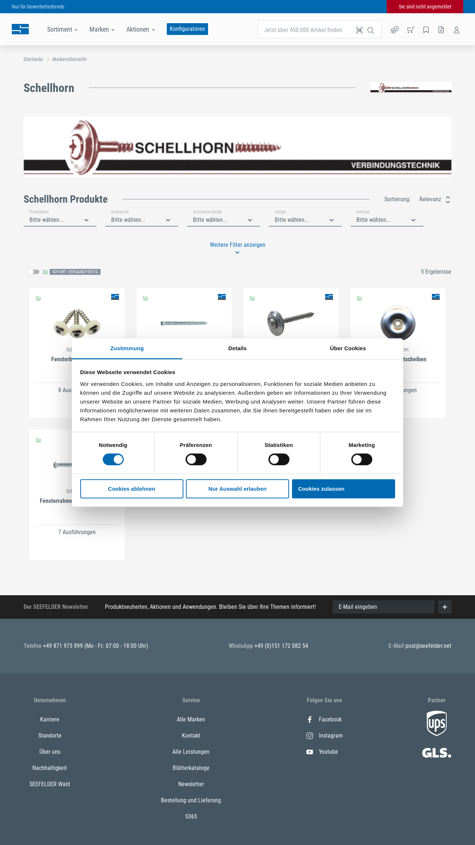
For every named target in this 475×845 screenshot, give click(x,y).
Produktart (39, 211)
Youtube (322, 751)
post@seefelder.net (428, 645)
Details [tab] (237, 348)
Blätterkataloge (191, 767)
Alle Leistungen (191, 751)
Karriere (49, 719)
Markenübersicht (69, 59)
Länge (280, 211)
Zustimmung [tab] (127, 348)
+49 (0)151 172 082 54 (281, 645)
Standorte (49, 735)
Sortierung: (397, 199)
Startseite (33, 59)
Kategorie (120, 211)
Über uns (49, 751)
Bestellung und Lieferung (191, 800)
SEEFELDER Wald (49, 784)
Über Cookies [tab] (348, 348)
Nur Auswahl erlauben (237, 489)
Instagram (324, 735)
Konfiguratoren (187, 28)
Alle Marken (191, 719)
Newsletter (191, 784)
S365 (191, 816)
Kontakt (191, 735)
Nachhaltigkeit (49, 767)
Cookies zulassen (321, 489)
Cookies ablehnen (131, 489)
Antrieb (363, 211)
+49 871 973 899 (63, 645)
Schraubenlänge (207, 211)
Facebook (324, 719)
